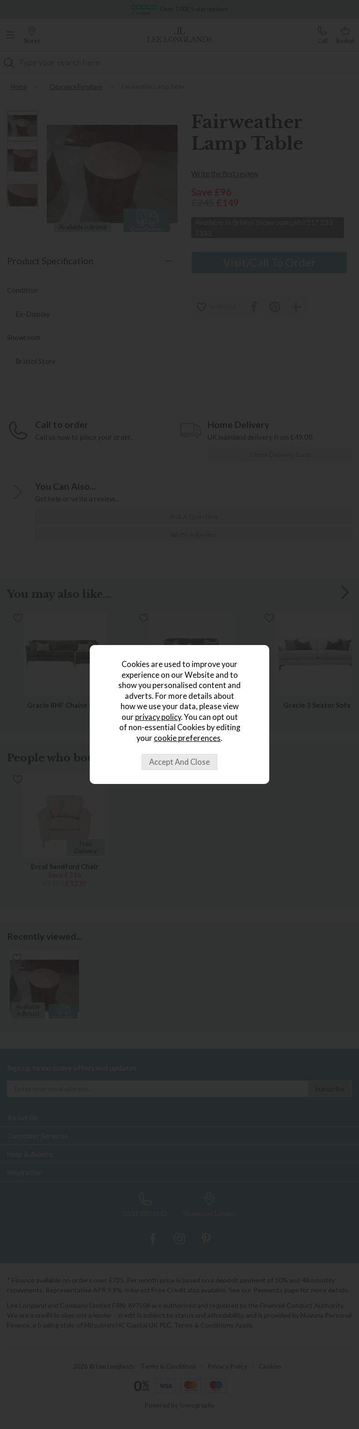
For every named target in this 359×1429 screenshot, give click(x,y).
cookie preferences (187, 738)
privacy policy (158, 717)
